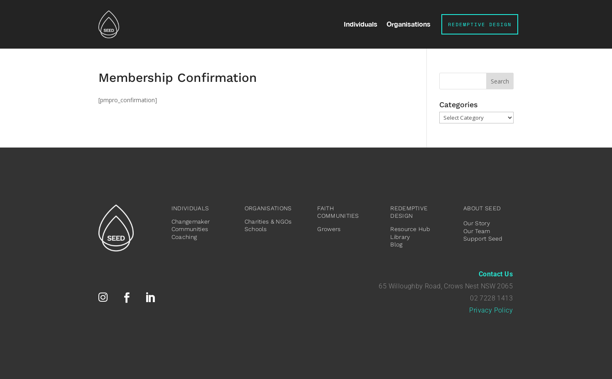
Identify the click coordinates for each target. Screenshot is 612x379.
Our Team (476, 231)
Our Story (476, 223)
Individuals (360, 24)
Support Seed (483, 238)
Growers (328, 229)
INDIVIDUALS (190, 208)
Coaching (184, 237)
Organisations (409, 24)
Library (400, 237)
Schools (256, 229)
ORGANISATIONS (268, 208)
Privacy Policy (491, 310)
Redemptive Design (480, 24)
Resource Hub (410, 229)
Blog (396, 244)
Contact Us (496, 274)
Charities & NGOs (268, 221)
